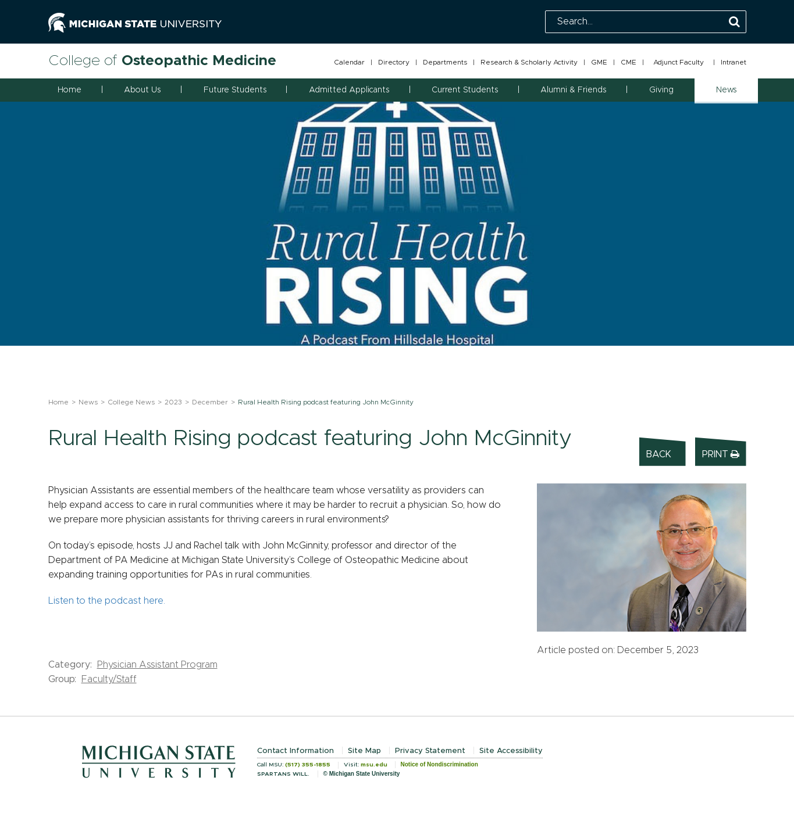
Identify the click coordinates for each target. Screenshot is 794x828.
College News (131, 402)
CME (628, 62)
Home (69, 90)
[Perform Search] (734, 22)
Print (720, 454)
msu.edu (374, 765)
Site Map (364, 751)
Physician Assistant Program (157, 664)
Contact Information (295, 751)
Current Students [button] (465, 90)
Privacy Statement (430, 751)
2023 (173, 402)
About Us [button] (142, 90)
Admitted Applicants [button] (349, 90)
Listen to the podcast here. (106, 600)
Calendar (349, 62)
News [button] (726, 90)
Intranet (733, 62)
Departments (445, 62)
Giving (661, 90)
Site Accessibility (511, 751)
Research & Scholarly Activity (529, 62)
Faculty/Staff (109, 679)
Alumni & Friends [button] (573, 90)
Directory (394, 62)
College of (162, 60)
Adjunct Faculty (678, 62)
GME (599, 62)
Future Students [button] (235, 90)
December (210, 402)
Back (658, 454)
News (88, 402)
